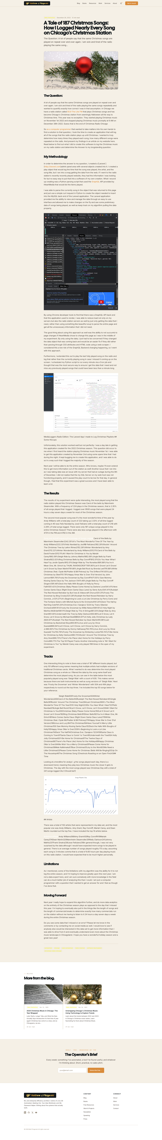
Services (107, 3)
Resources (92, 3)
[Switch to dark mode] (121, 3)
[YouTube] (36, 1113)
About (115, 3)
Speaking (86, 1115)
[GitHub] (29, 1113)
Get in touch (131, 3)
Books (84, 3)
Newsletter (87, 1112)
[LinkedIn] (25, 1113)
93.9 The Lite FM (74, 112)
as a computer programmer (59, 129)
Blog (78, 3)
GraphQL (96, 182)
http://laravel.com (52, 166)
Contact (116, 1108)
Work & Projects (88, 1108)
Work (100, 3)
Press (85, 1119)
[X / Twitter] (32, 1113)
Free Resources (88, 1105)
